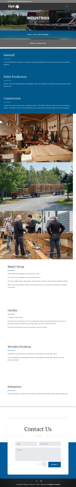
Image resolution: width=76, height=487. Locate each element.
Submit (54, 464)
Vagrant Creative (54, 484)
